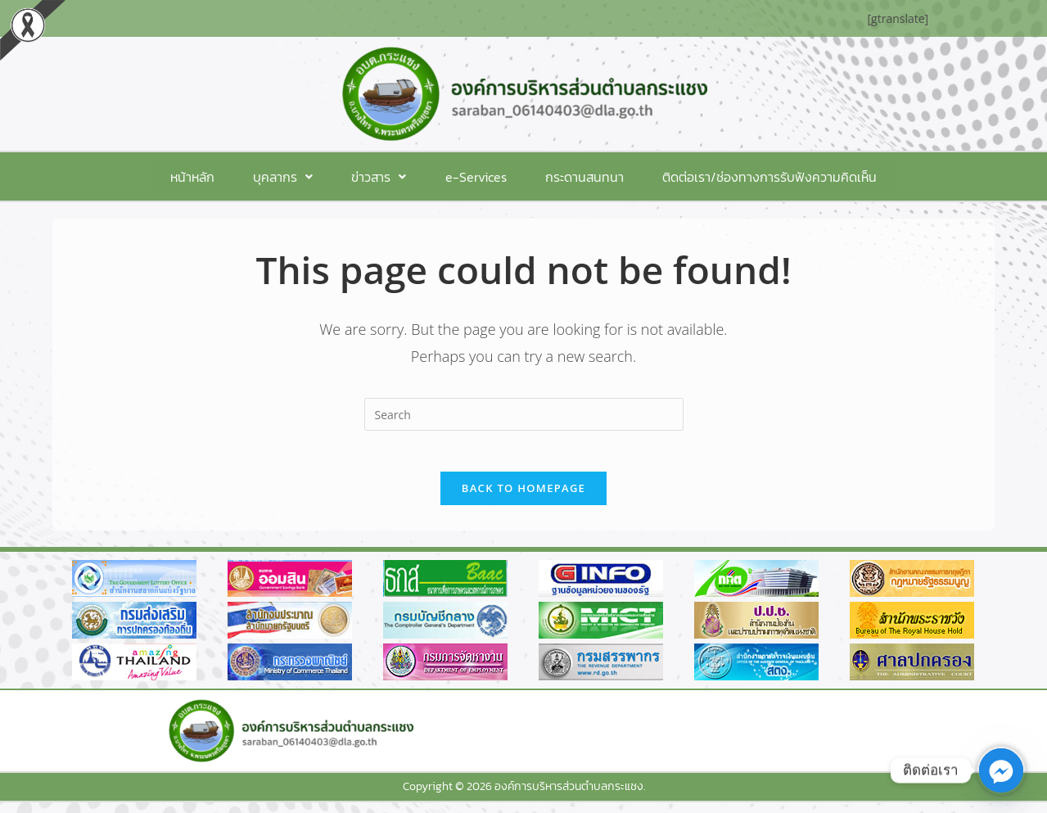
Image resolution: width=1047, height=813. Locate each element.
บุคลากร (304, 177)
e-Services (468, 177)
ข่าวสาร (386, 177)
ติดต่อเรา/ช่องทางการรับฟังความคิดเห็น (734, 177)
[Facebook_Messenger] (1001, 770)
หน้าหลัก (227, 177)
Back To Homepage (523, 497)
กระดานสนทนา (563, 177)
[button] (304, 176)
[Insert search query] (524, 415)
